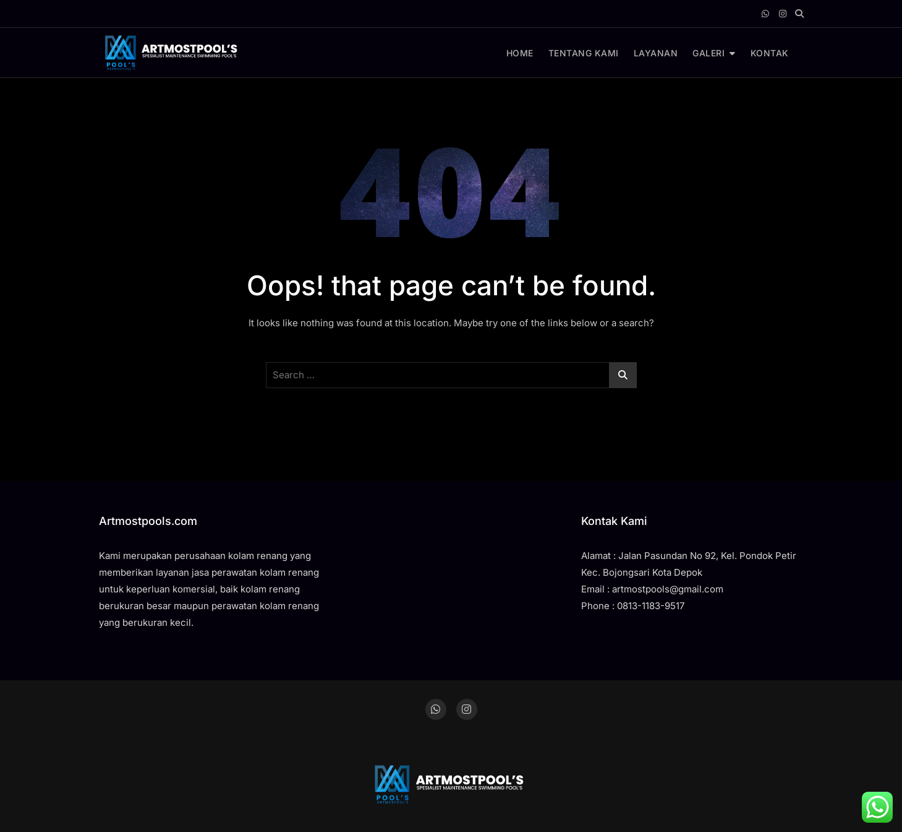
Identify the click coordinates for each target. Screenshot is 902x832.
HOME (520, 53)
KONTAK (770, 53)
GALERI (708, 53)
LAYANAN (656, 53)
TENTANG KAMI (583, 53)
